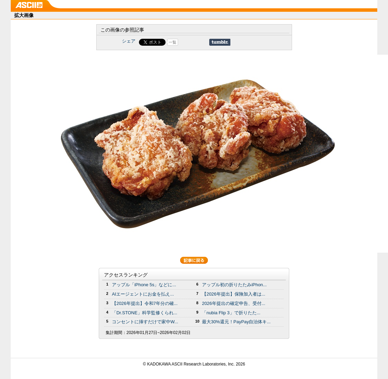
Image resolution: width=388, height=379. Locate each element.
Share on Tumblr (219, 42)
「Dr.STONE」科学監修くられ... (144, 312)
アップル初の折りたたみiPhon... (234, 284)
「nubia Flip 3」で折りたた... (231, 312)
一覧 (172, 42)
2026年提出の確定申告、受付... (233, 303)
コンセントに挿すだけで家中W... (145, 321)
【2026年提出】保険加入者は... (233, 294)
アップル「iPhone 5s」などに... (144, 284)
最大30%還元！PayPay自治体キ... (236, 321)
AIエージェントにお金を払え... (143, 294)
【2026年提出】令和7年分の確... (145, 303)
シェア (128, 41)
